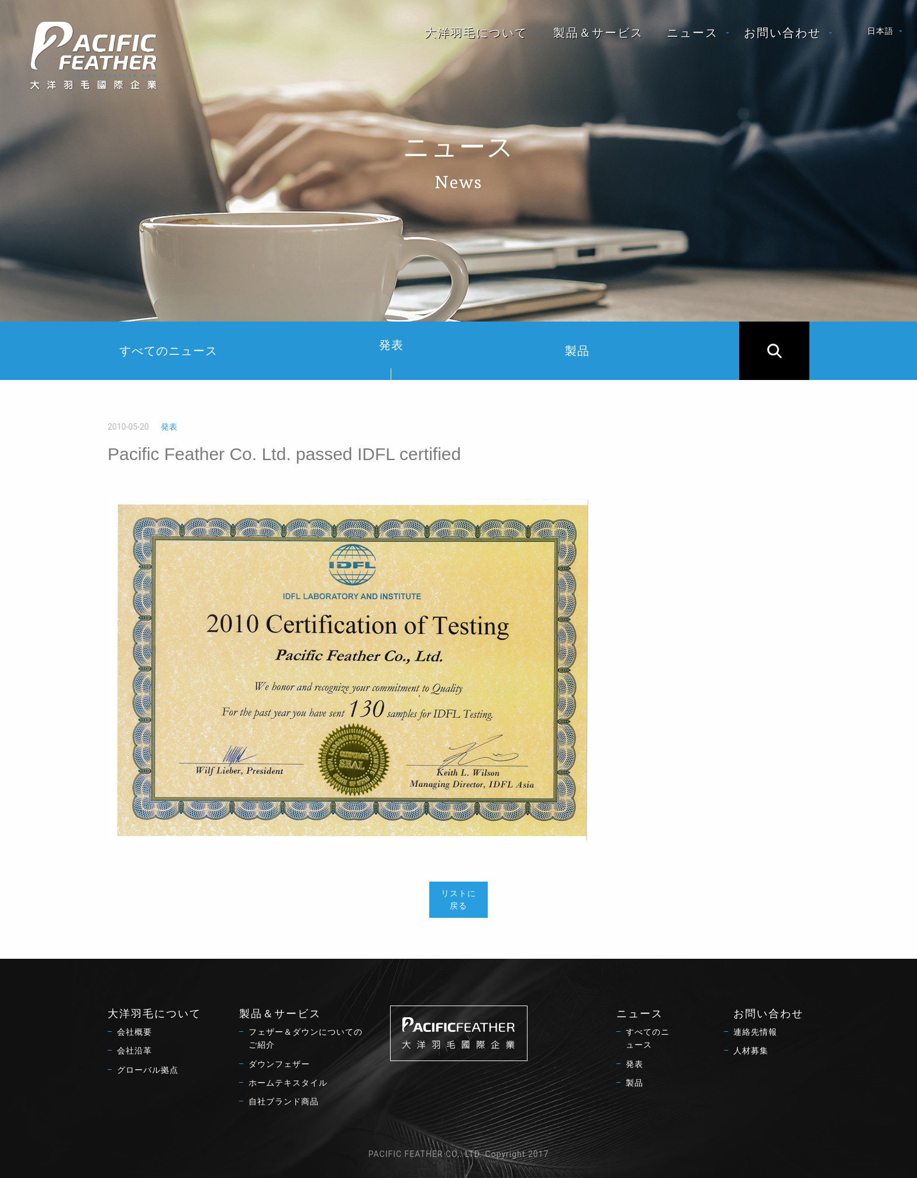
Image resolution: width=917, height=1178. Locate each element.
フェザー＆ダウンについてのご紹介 (306, 1038)
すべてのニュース (168, 351)
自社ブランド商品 (284, 1101)
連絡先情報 (755, 1032)
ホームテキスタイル (288, 1082)
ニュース (692, 33)
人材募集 (750, 1050)
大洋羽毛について (476, 33)
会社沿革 (134, 1050)
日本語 (880, 31)
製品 (577, 351)
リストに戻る (458, 899)
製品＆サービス (598, 33)
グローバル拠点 (147, 1070)
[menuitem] (477, 32)
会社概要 (134, 1032)
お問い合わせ (782, 33)
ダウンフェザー (279, 1064)
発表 (391, 359)
